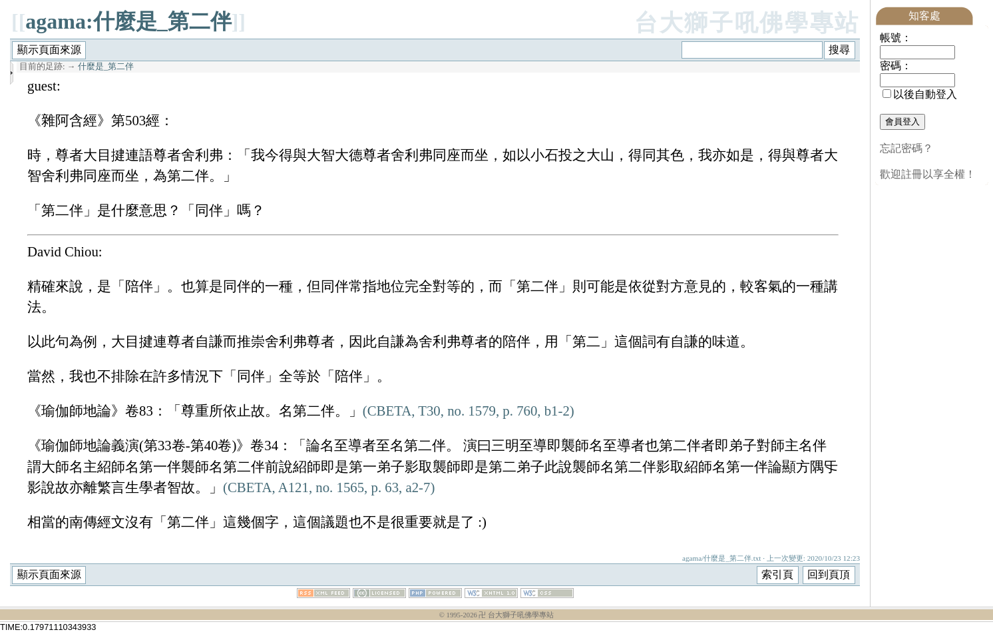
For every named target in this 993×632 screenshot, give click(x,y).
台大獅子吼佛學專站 (747, 23)
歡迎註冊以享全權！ (928, 174)
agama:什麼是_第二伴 (128, 21)
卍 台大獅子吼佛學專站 (516, 615)
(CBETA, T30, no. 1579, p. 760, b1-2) (468, 410)
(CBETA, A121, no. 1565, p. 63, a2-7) (329, 487)
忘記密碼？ (906, 148)
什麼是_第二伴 (106, 66)
